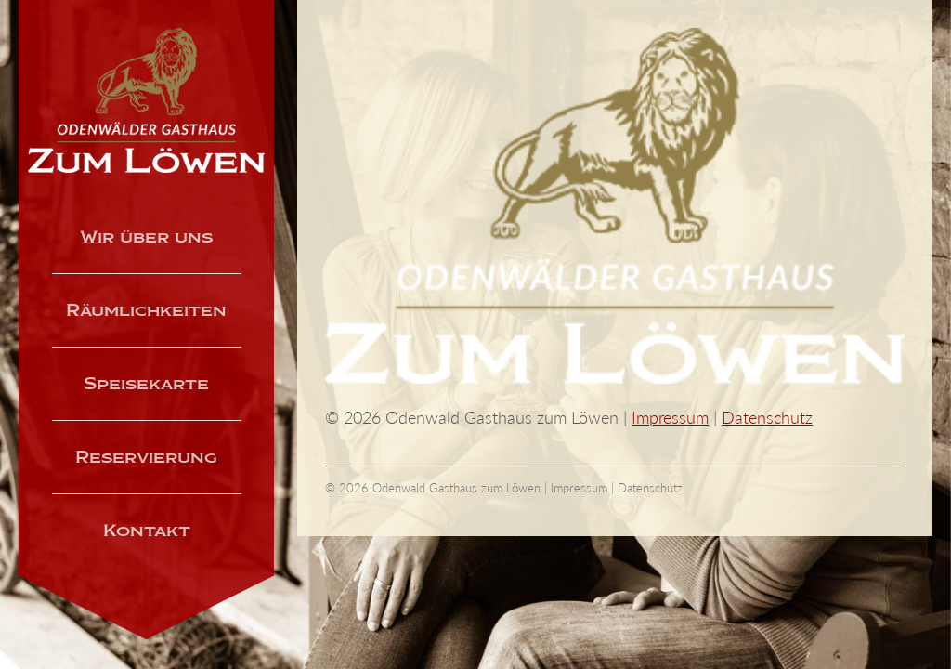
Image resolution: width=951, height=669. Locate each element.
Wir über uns (146, 237)
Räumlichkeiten (146, 310)
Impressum (670, 416)
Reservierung (146, 457)
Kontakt (146, 530)
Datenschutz (767, 416)
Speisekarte (146, 383)
